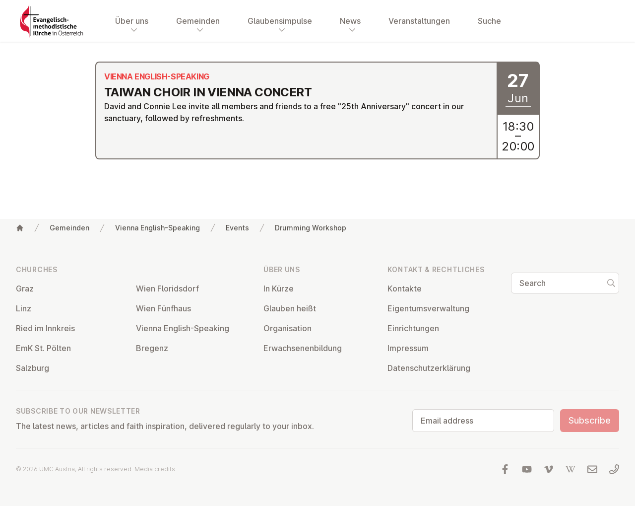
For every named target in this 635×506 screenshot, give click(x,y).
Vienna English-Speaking (157, 227)
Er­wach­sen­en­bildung (302, 348)
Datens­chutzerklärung (428, 368)
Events (237, 227)
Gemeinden (69, 227)
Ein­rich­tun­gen (413, 328)
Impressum (408, 348)
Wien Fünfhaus (163, 308)
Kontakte (404, 288)
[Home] (20, 228)
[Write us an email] (592, 469)
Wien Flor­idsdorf (167, 288)
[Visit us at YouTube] (527, 469)
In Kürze (278, 288)
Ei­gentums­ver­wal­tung (428, 308)
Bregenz (152, 348)
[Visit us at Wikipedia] (570, 469)
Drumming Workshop (310, 227)
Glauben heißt (289, 308)
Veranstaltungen (419, 21)
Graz (25, 288)
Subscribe (590, 420)
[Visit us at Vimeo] (549, 469)
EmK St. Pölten (43, 348)
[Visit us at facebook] (505, 469)
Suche (489, 21)
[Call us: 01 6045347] (614, 469)
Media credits (154, 469)
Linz (23, 308)
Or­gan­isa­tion (287, 328)
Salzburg (32, 368)
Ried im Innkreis (45, 328)
